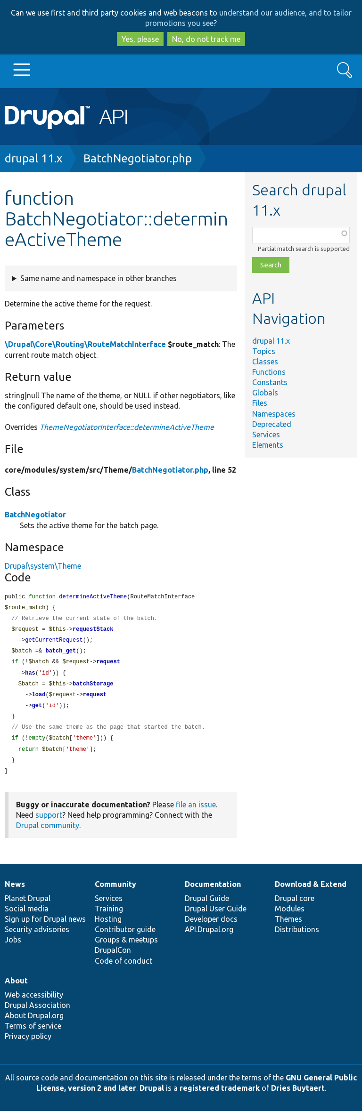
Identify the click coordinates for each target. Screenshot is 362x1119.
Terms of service (33, 1034)
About (16, 988)
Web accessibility (34, 1002)
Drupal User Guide (216, 916)
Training (109, 916)
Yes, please (140, 39)
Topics (263, 351)
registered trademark (220, 1096)
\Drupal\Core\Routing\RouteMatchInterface (85, 344)
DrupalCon (113, 958)
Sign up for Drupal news (45, 927)
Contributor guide (125, 937)
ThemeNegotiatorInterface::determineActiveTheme (127, 427)
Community (115, 892)
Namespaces (274, 414)
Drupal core (294, 906)
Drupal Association (37, 1013)
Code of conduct (123, 969)
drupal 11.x (33, 158)
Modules (289, 916)
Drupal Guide (207, 906)
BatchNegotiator (35, 514)
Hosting (108, 927)
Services (266, 434)
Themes (288, 927)
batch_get (60, 654)
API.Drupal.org (209, 937)
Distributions (297, 937)
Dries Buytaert (298, 1096)
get (37, 711)
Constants (270, 382)
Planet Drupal (27, 906)
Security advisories (37, 937)
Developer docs (211, 927)
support (48, 823)
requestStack (93, 631)
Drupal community (47, 833)
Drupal (152, 1096)
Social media (27, 916)
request (108, 665)
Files (259, 403)
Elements (267, 445)
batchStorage (93, 688)
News (15, 892)
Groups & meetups (126, 947)
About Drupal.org (34, 1023)
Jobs (13, 947)
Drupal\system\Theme (43, 566)
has (30, 677)
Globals (265, 392)
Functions (269, 372)
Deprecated (271, 424)
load (39, 699)
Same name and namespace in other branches (98, 278)
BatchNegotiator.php (137, 158)
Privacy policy (28, 1044)
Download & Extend (310, 892)
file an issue (196, 812)
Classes (265, 361)
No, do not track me (206, 39)
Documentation (213, 892)
